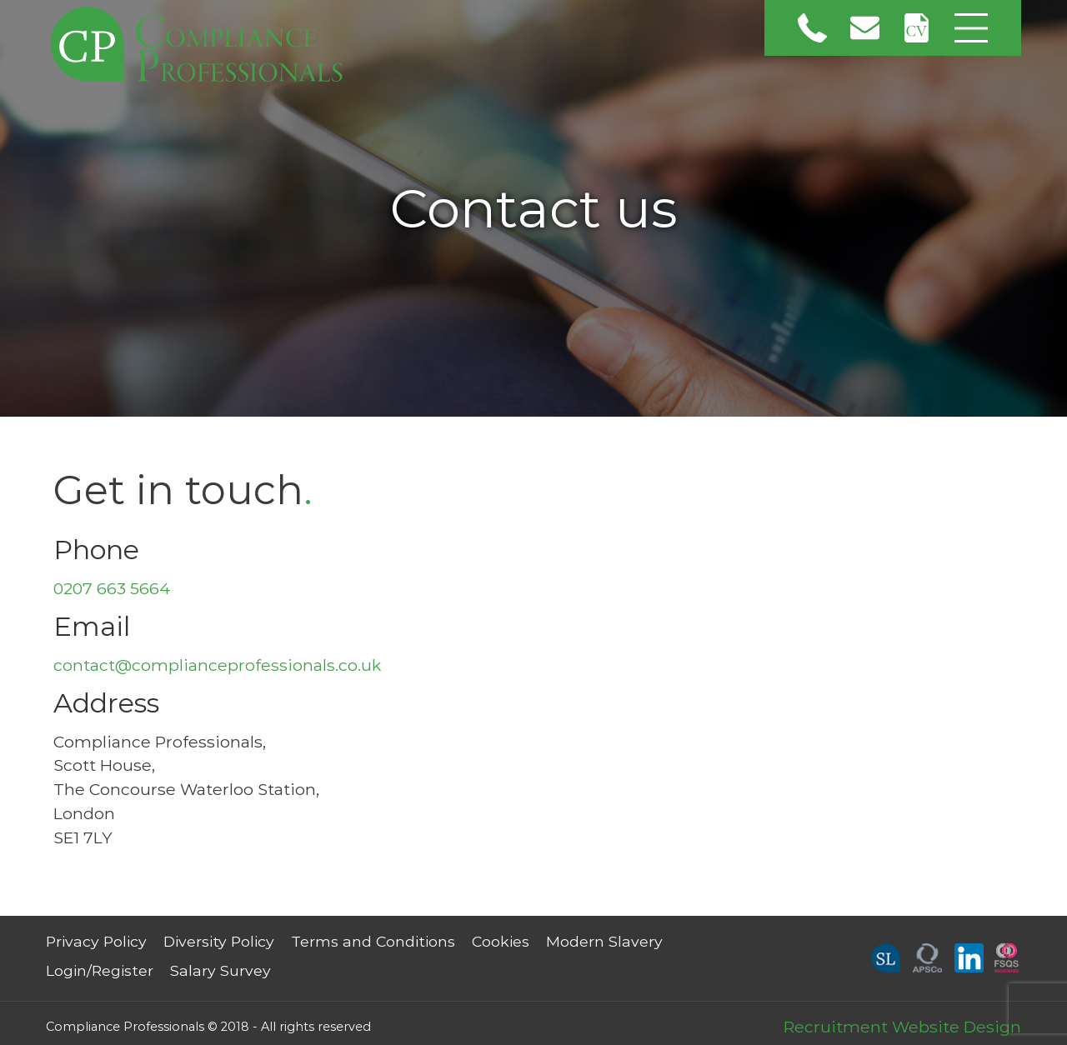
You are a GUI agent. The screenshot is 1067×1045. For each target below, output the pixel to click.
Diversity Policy (218, 941)
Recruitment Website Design (902, 1027)
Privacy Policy (96, 941)
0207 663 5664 (112, 588)
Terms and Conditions (373, 941)
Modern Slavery (604, 941)
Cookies (500, 941)
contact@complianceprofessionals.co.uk (217, 665)
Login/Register (99, 970)
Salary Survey (220, 970)
